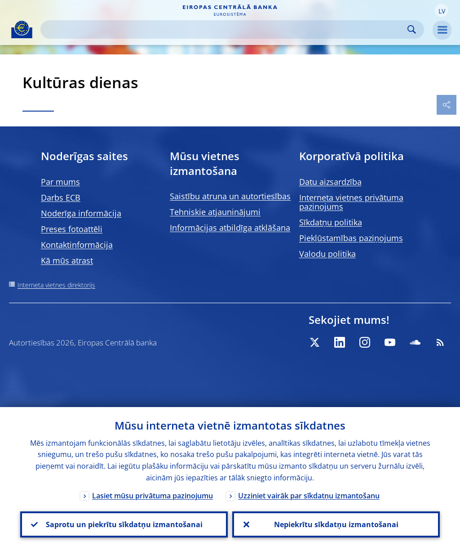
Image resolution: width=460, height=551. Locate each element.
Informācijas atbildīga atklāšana (230, 227)
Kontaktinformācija (77, 244)
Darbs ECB (60, 197)
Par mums (60, 181)
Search (411, 29)
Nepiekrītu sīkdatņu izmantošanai (336, 524)
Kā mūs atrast (67, 260)
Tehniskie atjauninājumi (215, 211)
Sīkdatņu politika (330, 222)
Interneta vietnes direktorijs (56, 285)
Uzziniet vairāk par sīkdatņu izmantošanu (309, 496)
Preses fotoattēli (71, 229)
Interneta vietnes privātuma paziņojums (351, 202)
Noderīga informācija (81, 213)
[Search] (225, 29)
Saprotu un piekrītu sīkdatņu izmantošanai (124, 524)
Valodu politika (327, 253)
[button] (441, 10)
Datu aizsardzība (330, 181)
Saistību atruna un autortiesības (230, 196)
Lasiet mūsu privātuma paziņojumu (152, 496)
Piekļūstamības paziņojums (351, 238)
